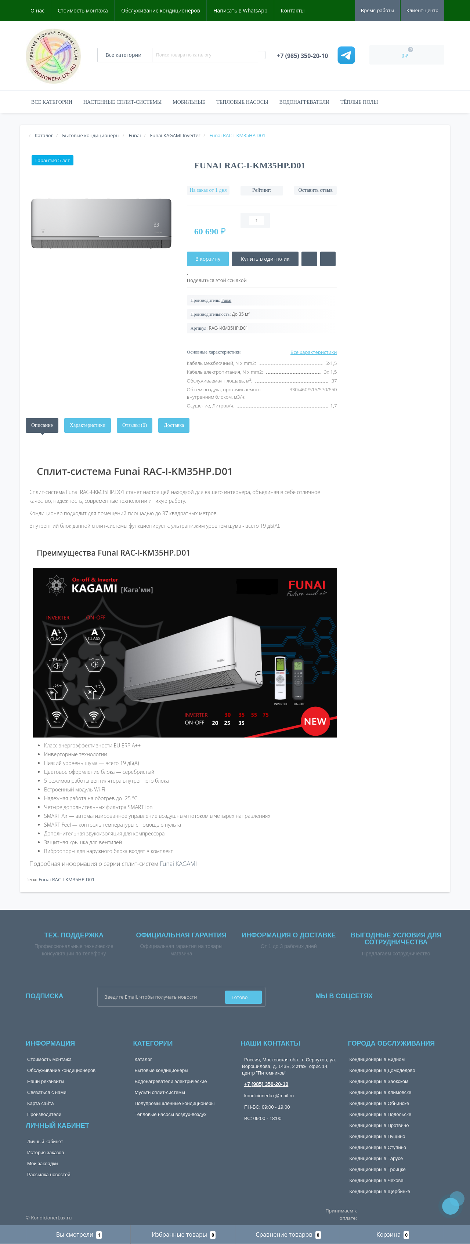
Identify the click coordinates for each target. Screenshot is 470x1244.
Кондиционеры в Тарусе (376, 1158)
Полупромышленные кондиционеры (175, 1103)
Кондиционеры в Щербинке (380, 1191)
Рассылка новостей (48, 1174)
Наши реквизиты (45, 1081)
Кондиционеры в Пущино (377, 1136)
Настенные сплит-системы (122, 102)
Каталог (143, 1059)
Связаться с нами (46, 1092)
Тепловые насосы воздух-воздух (171, 1114)
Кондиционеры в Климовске (381, 1092)
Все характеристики (313, 352)
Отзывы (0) (134, 425)
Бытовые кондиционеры (161, 1070)
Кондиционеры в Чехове (377, 1180)
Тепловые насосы (242, 102)
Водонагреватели (304, 102)
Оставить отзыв (316, 190)
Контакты (293, 10)
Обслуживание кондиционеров (160, 10)
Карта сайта (40, 1103)
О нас (37, 10)
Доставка (174, 425)
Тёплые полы (359, 102)
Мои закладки (42, 1163)
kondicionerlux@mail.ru (269, 1095)
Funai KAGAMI (178, 864)
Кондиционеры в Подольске (381, 1114)
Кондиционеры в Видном (377, 1059)
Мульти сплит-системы (160, 1092)
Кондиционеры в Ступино (378, 1147)
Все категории (51, 102)
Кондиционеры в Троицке (378, 1169)
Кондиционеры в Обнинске (379, 1103)
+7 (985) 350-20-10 (266, 1084)
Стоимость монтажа (83, 10)
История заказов (45, 1152)
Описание (42, 425)
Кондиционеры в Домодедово (382, 1070)
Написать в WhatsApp (240, 10)
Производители (44, 1114)
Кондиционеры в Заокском (379, 1081)
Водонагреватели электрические (171, 1081)
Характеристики (87, 425)
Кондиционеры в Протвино (379, 1125)
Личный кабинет (45, 1141)
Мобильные (189, 102)
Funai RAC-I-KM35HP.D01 (67, 879)
